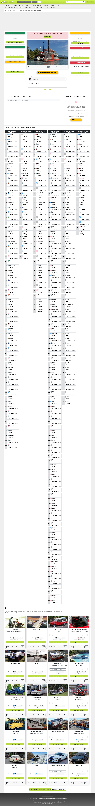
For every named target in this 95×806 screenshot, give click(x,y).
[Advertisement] (47, 21)
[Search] (75, 2)
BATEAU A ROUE (47, 89)
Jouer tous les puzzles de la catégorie (47, 789)
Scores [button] (34, 1)
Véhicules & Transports (24, 10)
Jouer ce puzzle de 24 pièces (15, 42)
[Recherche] (84, 2)
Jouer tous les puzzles (23, 1)
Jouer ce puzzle (15, 642)
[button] (39, 2)
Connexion (90, 1)
